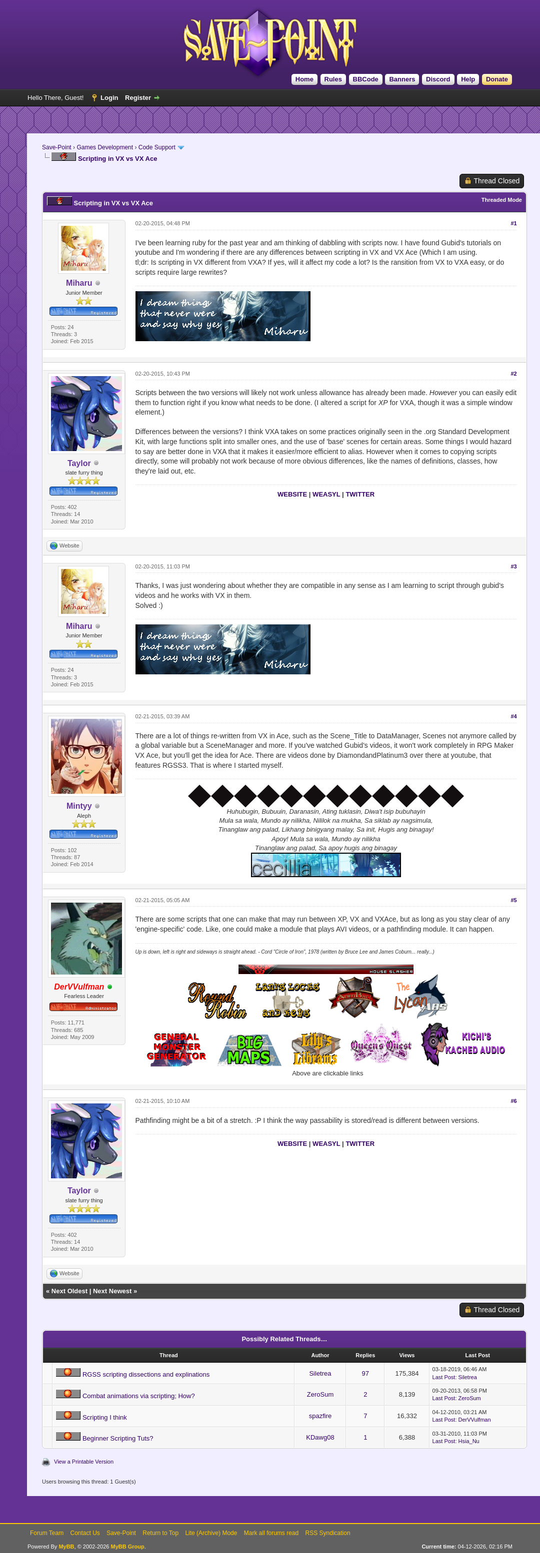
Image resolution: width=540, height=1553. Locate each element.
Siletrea (320, 1373)
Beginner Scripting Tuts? (118, 1438)
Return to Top (160, 1533)
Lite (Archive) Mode (211, 1533)
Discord (438, 79)
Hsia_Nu (469, 1441)
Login (109, 97)
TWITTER (360, 494)
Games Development (104, 147)
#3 (513, 566)
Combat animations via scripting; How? (138, 1396)
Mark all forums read (271, 1533)
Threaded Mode (502, 200)
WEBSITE (292, 494)
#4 (513, 716)
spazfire (320, 1416)
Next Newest (112, 1291)
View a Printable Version (84, 1462)
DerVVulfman (474, 1420)
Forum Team (47, 1533)
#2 (513, 374)
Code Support (157, 147)
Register (138, 97)
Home (305, 79)
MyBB (66, 1547)
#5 (513, 900)
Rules (333, 79)
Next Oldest (70, 1291)
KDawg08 (320, 1437)
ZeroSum (320, 1394)
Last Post (444, 1377)
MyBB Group (127, 1547)
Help (468, 79)
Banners (402, 79)
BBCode (365, 79)
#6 (513, 1101)
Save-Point (57, 147)
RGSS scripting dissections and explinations (146, 1374)
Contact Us (85, 1533)
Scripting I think (104, 1417)
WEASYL (326, 494)
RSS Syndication (328, 1533)
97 (365, 1373)
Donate (497, 79)
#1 (513, 223)
